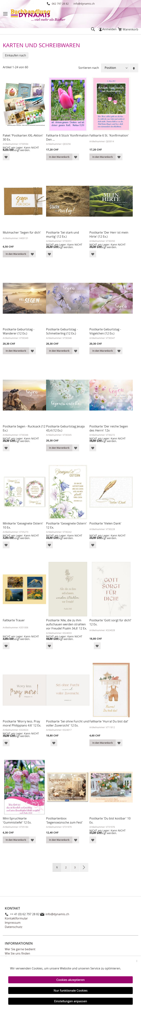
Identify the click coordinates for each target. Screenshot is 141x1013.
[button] (6, 156)
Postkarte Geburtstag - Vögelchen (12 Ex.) (105, 331)
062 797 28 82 (60, 3)
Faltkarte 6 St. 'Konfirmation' (109, 135)
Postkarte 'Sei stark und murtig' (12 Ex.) (62, 234)
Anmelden (109, 29)
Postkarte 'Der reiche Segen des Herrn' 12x (108, 428)
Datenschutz (13, 927)
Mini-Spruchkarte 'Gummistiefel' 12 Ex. (17, 820)
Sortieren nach (88, 68)
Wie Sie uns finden (17, 953)
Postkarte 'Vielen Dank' (105, 523)
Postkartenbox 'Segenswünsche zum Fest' (64, 820)
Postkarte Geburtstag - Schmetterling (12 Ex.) (62, 331)
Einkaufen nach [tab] (15, 55)
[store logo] (38, 15)
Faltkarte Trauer (14, 620)
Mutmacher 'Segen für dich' (22, 232)
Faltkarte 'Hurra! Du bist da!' (108, 721)
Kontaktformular (16, 918)
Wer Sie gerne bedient (20, 949)
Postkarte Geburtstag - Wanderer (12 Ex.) (18, 331)
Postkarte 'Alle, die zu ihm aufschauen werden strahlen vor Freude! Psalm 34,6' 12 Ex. (66, 624)
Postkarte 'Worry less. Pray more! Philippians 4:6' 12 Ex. (22, 723)
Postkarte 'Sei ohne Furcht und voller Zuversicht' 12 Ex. (67, 723)
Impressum (13, 923)
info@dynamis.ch (84, 3)
